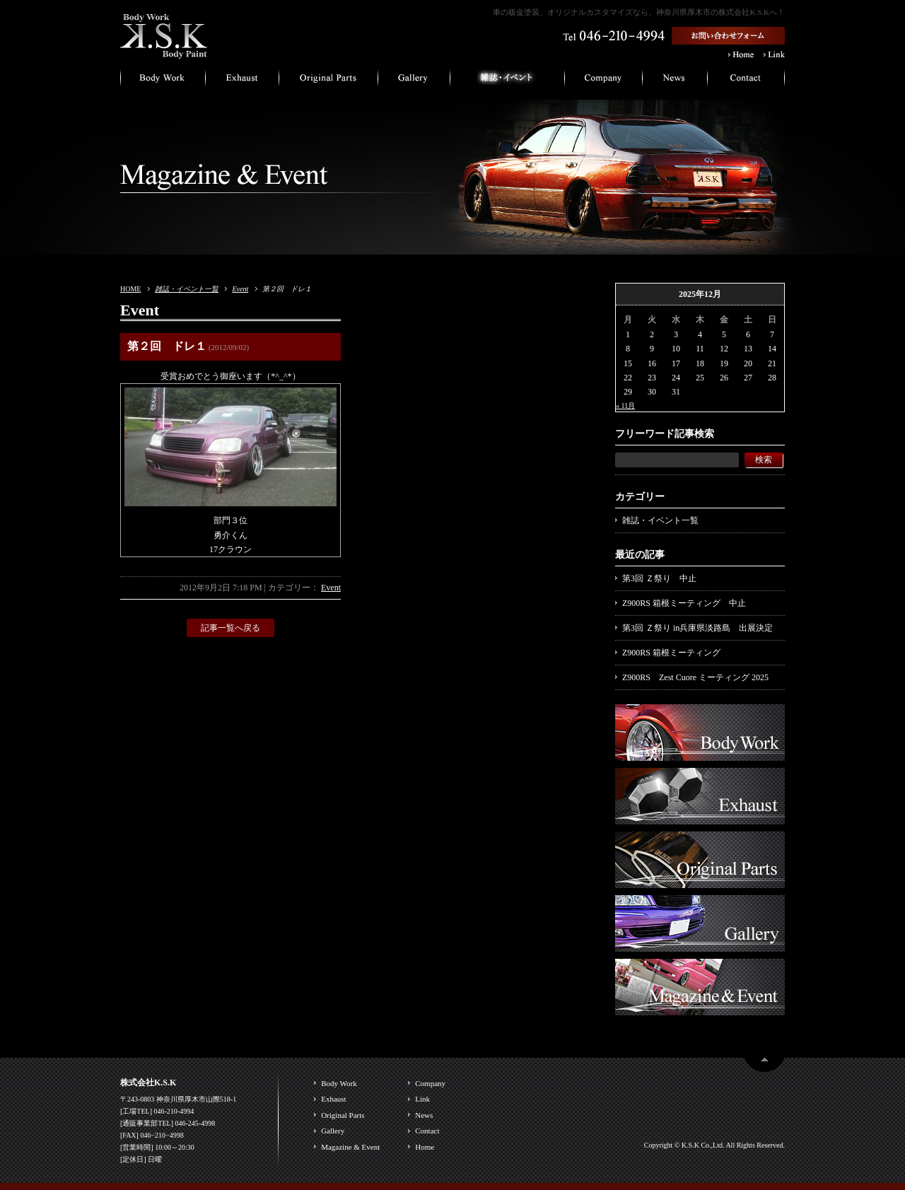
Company (430, 1083)
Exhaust (333, 1099)
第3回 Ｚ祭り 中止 (659, 578)
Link (422, 1099)
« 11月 (625, 405)
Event (240, 289)
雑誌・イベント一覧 (186, 289)
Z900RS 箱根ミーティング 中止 (684, 603)
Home (424, 1147)
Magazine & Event (350, 1147)
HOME (130, 289)
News (424, 1115)
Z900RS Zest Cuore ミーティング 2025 (695, 677)
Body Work (339, 1083)
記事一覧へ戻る (230, 628)
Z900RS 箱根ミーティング (671, 653)
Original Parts (342, 1115)
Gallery (332, 1130)
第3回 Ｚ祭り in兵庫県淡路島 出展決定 (697, 628)
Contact (427, 1130)
